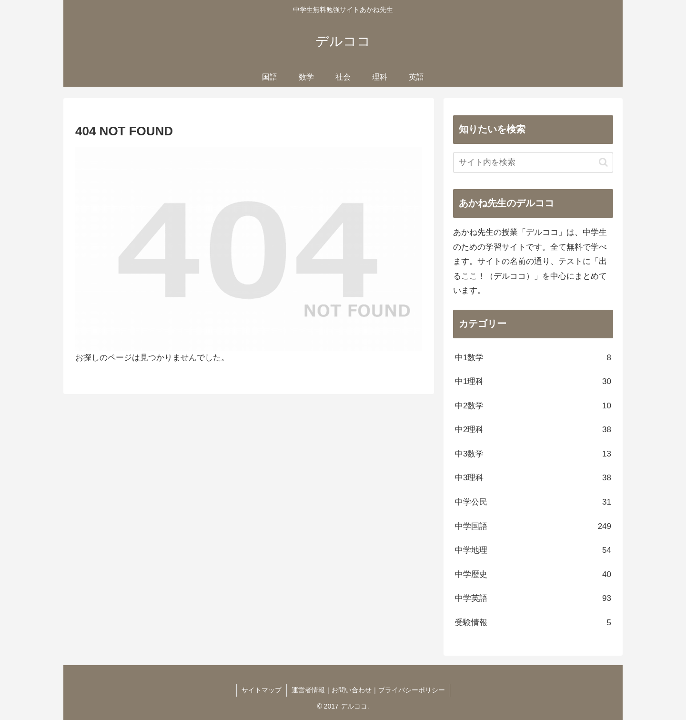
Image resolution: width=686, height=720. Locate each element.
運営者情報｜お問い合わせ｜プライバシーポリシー (368, 690)
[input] (533, 162)
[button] (603, 162)
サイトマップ (262, 690)
